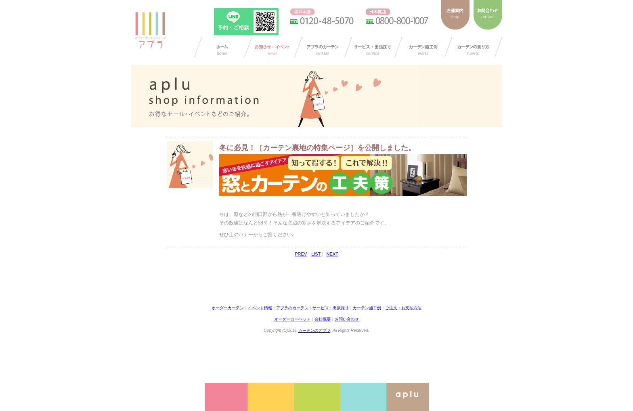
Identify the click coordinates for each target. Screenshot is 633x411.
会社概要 (322, 319)
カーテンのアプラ (314, 330)
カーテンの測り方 (473, 47)
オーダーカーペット (292, 319)
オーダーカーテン (228, 308)
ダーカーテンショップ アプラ (150, 30)
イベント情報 (260, 308)
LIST (316, 254)
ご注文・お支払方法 (403, 308)
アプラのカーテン (323, 47)
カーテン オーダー (223, 47)
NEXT (332, 254)
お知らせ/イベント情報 (273, 47)
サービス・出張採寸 (373, 47)
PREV (301, 254)
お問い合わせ (347, 319)
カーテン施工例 (423, 47)
